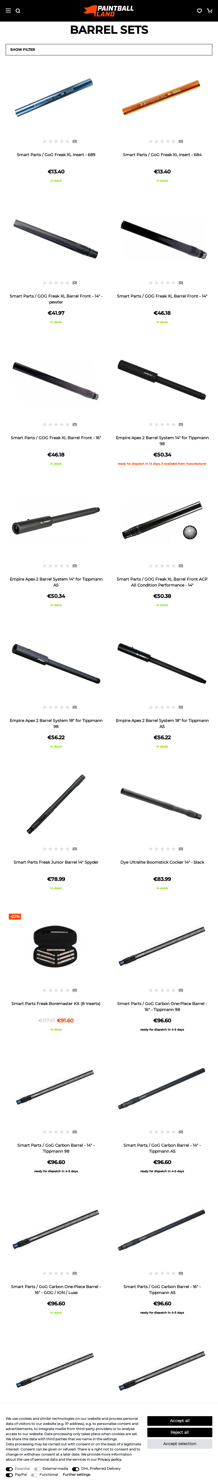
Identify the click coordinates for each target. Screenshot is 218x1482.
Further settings (76, 1474)
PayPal (21, 1474)
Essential (22, 1468)
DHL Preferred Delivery (101, 1468)
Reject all (180, 1432)
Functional (48, 1474)
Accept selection (179, 1443)
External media (55, 1468)
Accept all (180, 1420)
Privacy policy (109, 1459)
